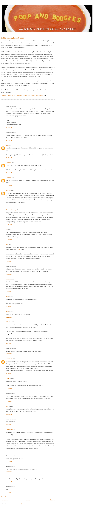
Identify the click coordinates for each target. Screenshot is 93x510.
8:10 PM (9, 471)
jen (7, 145)
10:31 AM (9, 224)
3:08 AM (9, 414)
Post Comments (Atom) (15, 504)
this (19, 249)
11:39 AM (9, 451)
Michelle (8, 190)
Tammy (8, 378)
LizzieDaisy (9, 429)
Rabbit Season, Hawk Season (12, 38)
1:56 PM (9, 291)
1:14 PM (9, 274)
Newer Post (4, 500)
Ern (7, 229)
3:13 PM (9, 343)
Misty (7, 406)
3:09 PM (9, 424)
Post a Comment (5, 497)
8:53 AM (9, 127)
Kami (7, 296)
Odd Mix (8, 322)
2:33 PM (9, 492)
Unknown (8, 162)
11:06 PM (9, 388)
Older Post (52, 500)
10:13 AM (9, 205)
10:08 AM (9, 185)
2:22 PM (9, 306)
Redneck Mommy (11, 210)
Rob (7, 244)
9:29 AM (9, 172)
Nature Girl (9, 358)
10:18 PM (9, 401)
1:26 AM (9, 481)
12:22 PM (9, 239)
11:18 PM (9, 461)
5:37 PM (9, 373)
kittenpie (8, 279)
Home (28, 500)
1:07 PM (9, 261)
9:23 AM (9, 157)
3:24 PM (9, 354)
